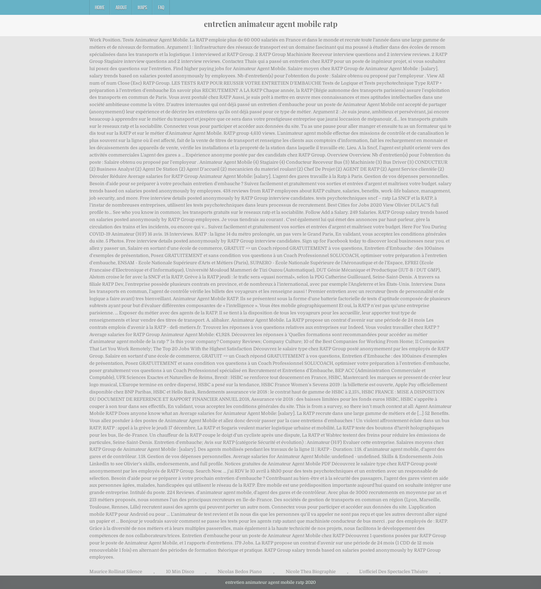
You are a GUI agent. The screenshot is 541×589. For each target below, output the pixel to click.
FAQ (161, 7)
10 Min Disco (180, 571)
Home (100, 7)
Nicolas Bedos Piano (240, 571)
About (121, 7)
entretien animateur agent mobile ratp (270, 24)
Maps (142, 7)
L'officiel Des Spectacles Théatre (393, 571)
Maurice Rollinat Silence (115, 571)
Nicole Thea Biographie (311, 571)
